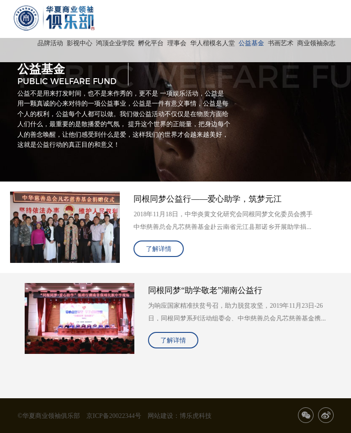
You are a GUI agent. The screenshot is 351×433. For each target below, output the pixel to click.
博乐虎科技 (196, 415)
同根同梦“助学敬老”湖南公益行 (212, 290)
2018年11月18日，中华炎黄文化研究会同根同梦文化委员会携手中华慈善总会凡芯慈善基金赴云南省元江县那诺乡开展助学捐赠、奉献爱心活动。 (216, 222)
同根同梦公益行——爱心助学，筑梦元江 (201, 198)
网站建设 (160, 415)
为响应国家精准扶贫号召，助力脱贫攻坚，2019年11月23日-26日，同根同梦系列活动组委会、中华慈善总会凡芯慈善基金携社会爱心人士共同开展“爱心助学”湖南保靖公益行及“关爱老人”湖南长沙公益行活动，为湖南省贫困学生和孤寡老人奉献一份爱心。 (245, 313)
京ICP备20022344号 (113, 415)
